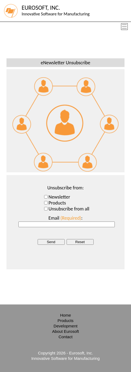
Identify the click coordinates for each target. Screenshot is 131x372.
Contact (65, 336)
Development (65, 326)
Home (65, 315)
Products (57, 203)
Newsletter (59, 197)
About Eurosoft (65, 331)
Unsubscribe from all (68, 209)
